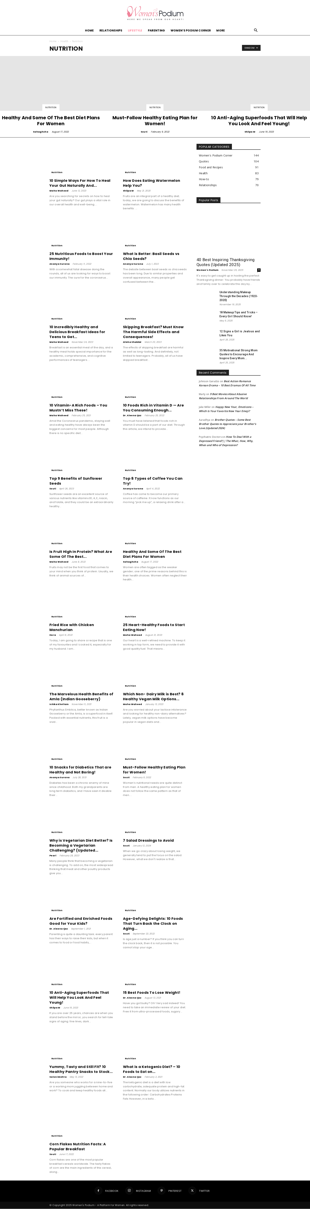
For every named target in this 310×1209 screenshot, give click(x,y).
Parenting (156, 30)
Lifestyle (135, 30)
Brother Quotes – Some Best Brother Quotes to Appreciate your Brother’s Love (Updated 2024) (227, 424)
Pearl (53, 855)
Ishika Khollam (59, 704)
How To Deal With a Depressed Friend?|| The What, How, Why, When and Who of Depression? (226, 441)
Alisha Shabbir (132, 342)
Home (89, 30)
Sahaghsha (40, 132)
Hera (52, 635)
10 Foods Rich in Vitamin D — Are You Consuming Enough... (153, 408)
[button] (256, 31)
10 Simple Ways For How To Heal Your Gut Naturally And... (80, 183)
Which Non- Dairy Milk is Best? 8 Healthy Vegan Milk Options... (153, 697)
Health (64, 41)
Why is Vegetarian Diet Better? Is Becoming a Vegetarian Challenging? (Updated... (81, 845)
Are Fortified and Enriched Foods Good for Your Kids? (80, 921)
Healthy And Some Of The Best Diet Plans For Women (152, 554)
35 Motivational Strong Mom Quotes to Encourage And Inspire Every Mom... (238, 354)
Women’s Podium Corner (191, 30)
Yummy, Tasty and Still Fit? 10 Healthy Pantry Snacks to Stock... (81, 1069)
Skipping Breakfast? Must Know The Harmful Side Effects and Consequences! (153, 332)
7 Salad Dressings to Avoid (148, 840)
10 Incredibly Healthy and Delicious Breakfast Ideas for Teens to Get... (77, 332)
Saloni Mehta (58, 1077)
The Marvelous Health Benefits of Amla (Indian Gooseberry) (81, 697)
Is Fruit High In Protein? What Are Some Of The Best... (80, 554)
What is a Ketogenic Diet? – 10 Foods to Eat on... (151, 1069)
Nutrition (50, 107)
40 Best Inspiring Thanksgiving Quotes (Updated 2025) (226, 262)
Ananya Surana (59, 264)
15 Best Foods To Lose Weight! (151, 992)
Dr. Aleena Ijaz (132, 415)
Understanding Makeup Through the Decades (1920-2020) (238, 296)
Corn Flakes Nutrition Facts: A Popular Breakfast (77, 1147)
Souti (144, 132)
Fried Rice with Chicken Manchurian (71, 627)
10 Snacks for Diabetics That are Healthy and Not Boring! (80, 770)
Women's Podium (207, 270)
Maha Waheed (59, 190)
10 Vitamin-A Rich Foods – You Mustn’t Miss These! (78, 408)
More (220, 30)
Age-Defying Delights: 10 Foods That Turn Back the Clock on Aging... (153, 923)
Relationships (110, 30)
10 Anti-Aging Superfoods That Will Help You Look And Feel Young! (79, 997)
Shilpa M (250, 132)
